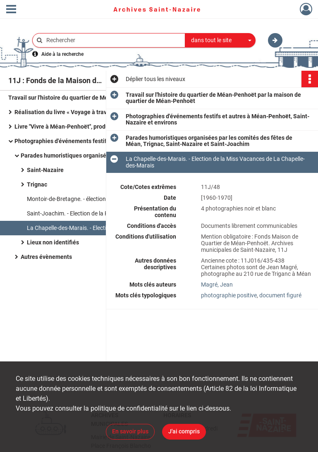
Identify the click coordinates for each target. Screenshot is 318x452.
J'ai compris (184, 431)
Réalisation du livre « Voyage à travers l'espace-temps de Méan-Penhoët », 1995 (97, 112)
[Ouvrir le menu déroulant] (11, 10)
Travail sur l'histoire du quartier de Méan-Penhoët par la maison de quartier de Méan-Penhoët (91, 97)
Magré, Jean (217, 284)
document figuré (280, 295)
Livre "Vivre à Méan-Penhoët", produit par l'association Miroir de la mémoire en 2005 (97, 126)
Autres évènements (46, 257)
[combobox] (220, 40)
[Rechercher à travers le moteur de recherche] (112, 40)
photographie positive (229, 295)
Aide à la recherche (62, 54)
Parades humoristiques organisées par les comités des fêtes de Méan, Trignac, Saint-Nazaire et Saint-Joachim (103, 155)
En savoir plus (130, 431)
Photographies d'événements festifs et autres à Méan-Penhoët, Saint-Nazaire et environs (97, 141)
